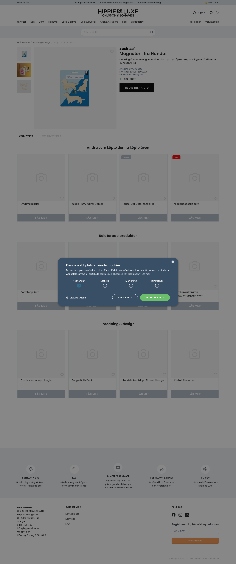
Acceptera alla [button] (155, 297)
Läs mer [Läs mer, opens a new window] (146, 273)
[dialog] (118, 282)
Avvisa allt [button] (125, 297)
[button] (76, 297)
